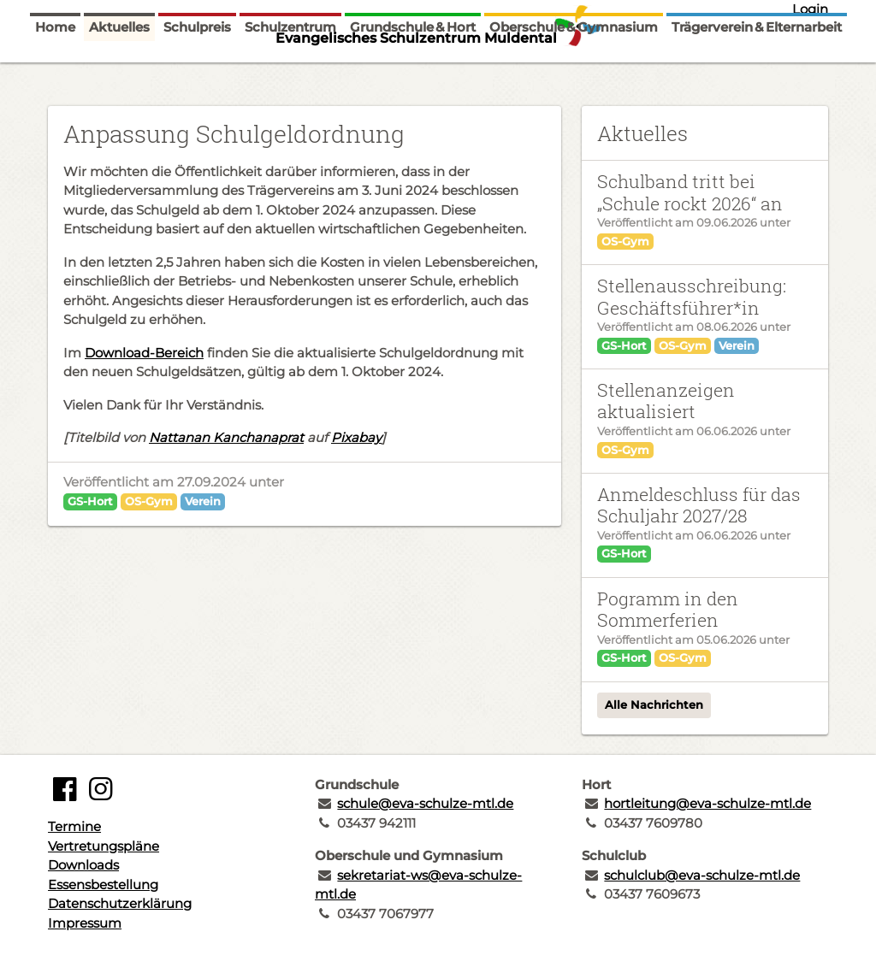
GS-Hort (90, 501)
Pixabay (356, 437)
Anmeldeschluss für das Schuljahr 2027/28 (699, 505)
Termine (74, 826)
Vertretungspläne (103, 846)
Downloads (83, 865)
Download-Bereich (144, 353)
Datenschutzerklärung (120, 903)
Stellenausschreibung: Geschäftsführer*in (691, 296)
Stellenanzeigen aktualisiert (666, 400)
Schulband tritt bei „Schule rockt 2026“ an (690, 192)
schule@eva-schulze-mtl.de (425, 803)
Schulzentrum (290, 70)
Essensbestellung (103, 884)
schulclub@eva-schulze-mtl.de (702, 875)
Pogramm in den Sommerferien (667, 609)
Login (810, 9)
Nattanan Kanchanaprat (226, 437)
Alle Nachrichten (654, 704)
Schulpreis (197, 70)
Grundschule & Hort (413, 70)
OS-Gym (149, 501)
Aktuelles (119, 70)
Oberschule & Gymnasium (573, 70)
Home (55, 70)
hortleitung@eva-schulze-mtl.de (707, 803)
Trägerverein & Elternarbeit (757, 70)
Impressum (84, 923)
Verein (203, 501)
